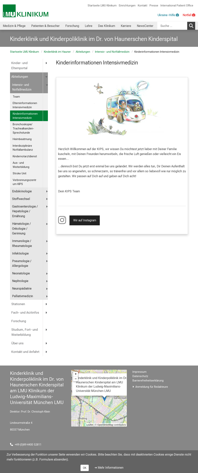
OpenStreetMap (105, 425)
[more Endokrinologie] (47, 191)
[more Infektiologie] (47, 254)
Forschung (18, 321)
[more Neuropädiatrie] (47, 289)
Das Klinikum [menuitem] (106, 26)
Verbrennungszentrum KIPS (24, 182)
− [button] (76, 379)
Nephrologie (20, 281)
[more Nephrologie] (47, 281)
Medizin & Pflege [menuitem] (14, 26)
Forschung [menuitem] (72, 26)
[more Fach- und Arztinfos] (46, 312)
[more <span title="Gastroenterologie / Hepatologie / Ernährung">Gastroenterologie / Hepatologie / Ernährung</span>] (47, 207)
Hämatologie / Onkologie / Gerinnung (21, 228)
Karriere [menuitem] (126, 26)
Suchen (192, 25)
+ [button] (76, 374)
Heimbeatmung (22, 139)
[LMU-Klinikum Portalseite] (25, 11)
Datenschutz (140, 376)
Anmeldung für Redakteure (151, 386)
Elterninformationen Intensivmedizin (25, 105)
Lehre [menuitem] (88, 26)
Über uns (17, 343)
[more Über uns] (46, 343)
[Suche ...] (172, 26)
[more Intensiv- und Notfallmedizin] (47, 85)
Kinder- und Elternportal (19, 65)
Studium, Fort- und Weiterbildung (24, 332)
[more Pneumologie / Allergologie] (47, 261)
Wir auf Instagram (84, 220)
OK (84, 467)
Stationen (18, 304)
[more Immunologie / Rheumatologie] (47, 241)
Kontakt (142, 5)
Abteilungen (83, 51)
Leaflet (89, 425)
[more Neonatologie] (47, 273)
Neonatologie (21, 273)
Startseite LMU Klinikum (102, 5)
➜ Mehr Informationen (108, 467)
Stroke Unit (19, 173)
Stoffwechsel (21, 199)
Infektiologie (20, 253)
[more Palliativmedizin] (47, 296)
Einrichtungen (127, 5)
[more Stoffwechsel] (47, 199)
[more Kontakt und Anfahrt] (46, 352)
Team (16, 96)
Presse (154, 5)
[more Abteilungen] (46, 76)
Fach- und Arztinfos (25, 312)
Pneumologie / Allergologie (21, 263)
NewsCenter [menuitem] (145, 26)
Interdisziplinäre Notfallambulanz (23, 148)
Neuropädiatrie (22, 288)
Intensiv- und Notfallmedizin (112, 51)
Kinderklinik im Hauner (57, 51)
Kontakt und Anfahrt (25, 352)
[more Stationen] (46, 304)
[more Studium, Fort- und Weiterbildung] (46, 329)
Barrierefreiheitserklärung (148, 380)
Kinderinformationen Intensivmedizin (25, 116)
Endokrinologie (22, 191)
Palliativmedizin (22, 296)
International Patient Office (177, 5)
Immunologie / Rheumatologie (22, 243)
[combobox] (176, 26)
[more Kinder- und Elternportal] (46, 63)
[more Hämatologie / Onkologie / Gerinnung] (47, 224)
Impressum (140, 372)
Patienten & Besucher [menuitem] (45, 26)
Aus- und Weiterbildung (21, 165)
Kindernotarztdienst (25, 156)
